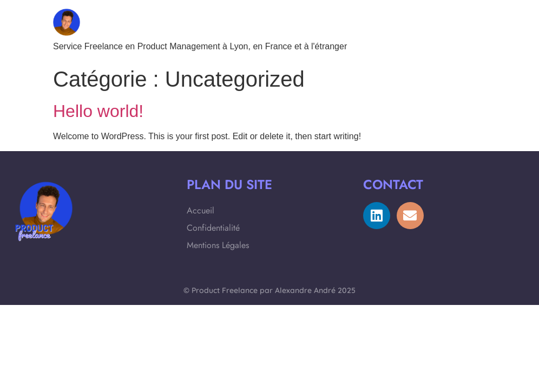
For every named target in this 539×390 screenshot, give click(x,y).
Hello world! (98, 111)
